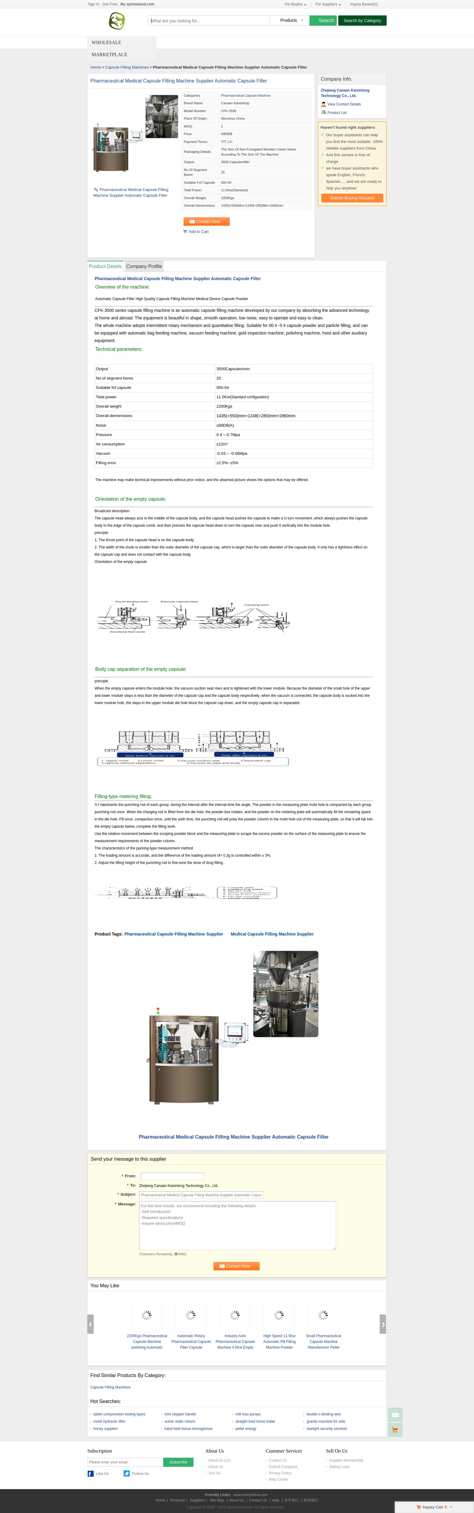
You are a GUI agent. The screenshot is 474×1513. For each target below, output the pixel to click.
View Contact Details (344, 104)
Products (177, 1500)
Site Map (217, 1500)
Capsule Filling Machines (127, 67)
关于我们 (291, 1500)
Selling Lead (339, 1467)
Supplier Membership (346, 1460)
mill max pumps (248, 1414)
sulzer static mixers (179, 1421)
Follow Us (140, 1474)
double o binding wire (324, 1414)
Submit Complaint (283, 1467)
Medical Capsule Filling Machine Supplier (272, 934)
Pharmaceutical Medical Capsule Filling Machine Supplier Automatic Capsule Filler (178, 80)
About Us (215, 1467)
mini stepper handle (180, 1414)
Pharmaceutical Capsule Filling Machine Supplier (173, 934)
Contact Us (278, 1460)
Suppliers (197, 1500)
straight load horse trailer (255, 1421)
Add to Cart (199, 231)
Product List (336, 113)
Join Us (214, 1473)
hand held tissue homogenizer (188, 1429)
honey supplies (105, 1429)
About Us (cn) (219, 1460)
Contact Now (208, 221)
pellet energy (245, 1429)
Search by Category (362, 20)
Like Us (102, 1474)
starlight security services (327, 1429)
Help (275, 1500)
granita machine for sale (326, 1421)
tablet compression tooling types (119, 1414)
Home (95, 67)
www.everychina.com (250, 1495)
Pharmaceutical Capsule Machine (246, 95)
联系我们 (311, 1500)
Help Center (278, 1479)
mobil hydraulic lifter (109, 1421)
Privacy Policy (280, 1473)
